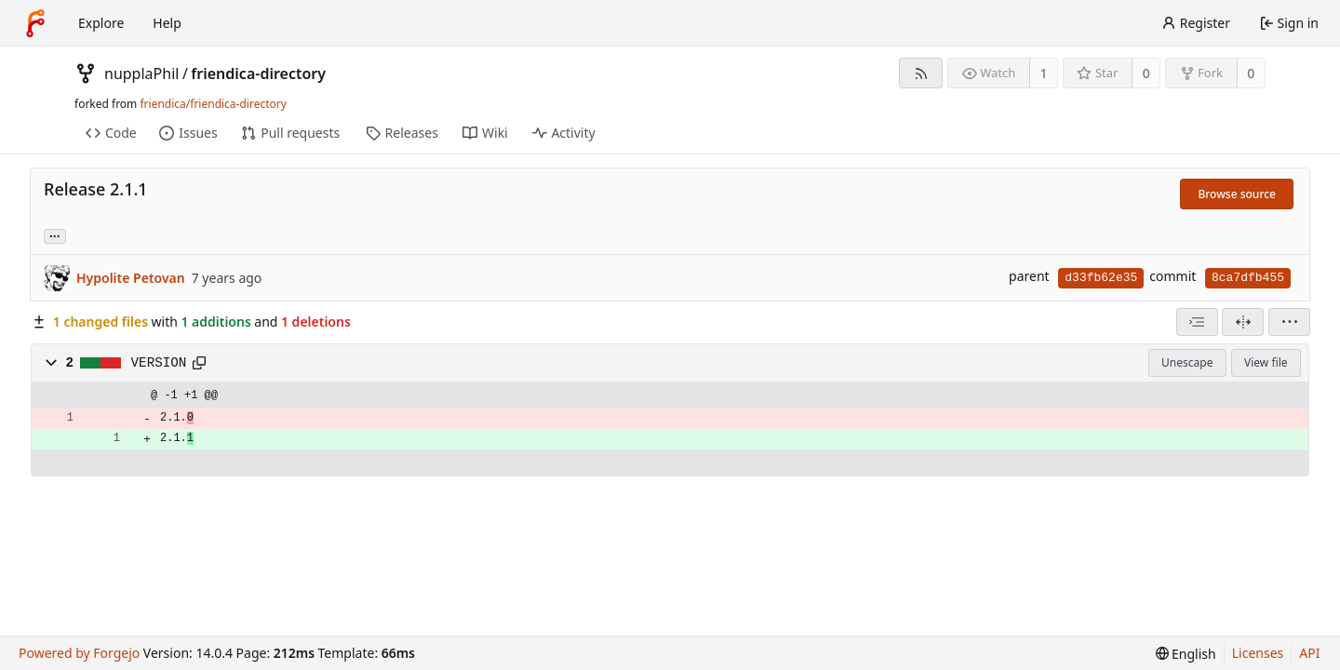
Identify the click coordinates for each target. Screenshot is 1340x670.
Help (167, 23)
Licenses (1258, 653)
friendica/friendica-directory (213, 104)
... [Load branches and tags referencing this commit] (54, 235)
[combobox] (1197, 322)
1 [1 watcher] (1044, 73)
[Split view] (1243, 322)
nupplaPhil (141, 73)
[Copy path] (199, 363)
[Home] (35, 23)
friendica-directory (258, 73)
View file (1265, 362)
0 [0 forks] (1250, 73)
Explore (101, 23)
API (1309, 653)
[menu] (1289, 322)
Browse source (1237, 194)
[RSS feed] (921, 73)
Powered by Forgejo (79, 653)
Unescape (1187, 362)
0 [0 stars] (1146, 73)
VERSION (159, 362)
